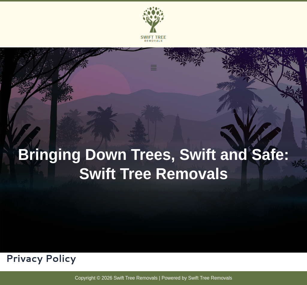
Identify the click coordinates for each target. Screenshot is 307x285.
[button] (153, 67)
